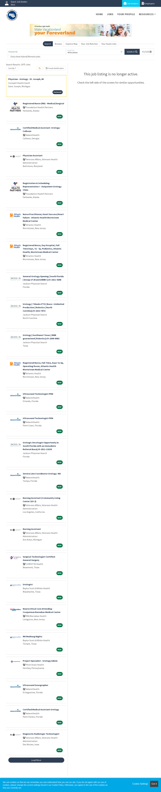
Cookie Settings (140, 784)
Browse (58, 43)
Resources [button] (146, 14)
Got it (154, 784)
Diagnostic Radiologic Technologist (41, 733)
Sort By (11, 68)
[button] (147, 52)
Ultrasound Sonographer (35, 685)
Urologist (28, 584)
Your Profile (126, 14)
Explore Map (71, 43)
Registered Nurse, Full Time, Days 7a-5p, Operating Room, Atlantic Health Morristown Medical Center (43, 366)
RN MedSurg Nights (32, 636)
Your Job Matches (89, 43)
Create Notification (55, 68)
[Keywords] (36, 52)
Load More (36, 760)
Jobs (110, 14)
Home (99, 14)
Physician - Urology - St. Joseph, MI (26, 79)
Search (48, 43)
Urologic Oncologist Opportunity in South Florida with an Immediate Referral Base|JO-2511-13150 (41, 446)
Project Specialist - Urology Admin (40, 660)
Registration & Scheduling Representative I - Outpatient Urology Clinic (42, 186)
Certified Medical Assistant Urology (41, 709)
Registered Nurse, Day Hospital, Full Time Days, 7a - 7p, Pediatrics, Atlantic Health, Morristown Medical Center (42, 248)
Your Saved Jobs (109, 43)
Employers (148, 3)
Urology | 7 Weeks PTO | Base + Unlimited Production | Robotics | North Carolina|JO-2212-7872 (43, 307)
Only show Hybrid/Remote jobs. (25, 56)
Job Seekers (131, 3)
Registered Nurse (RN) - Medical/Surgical (43, 103)
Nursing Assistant (32, 529)
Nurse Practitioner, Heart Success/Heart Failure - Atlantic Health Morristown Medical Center (43, 217)
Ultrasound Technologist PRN (38, 393)
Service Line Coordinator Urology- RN (42, 473)
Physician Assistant (32, 155)
